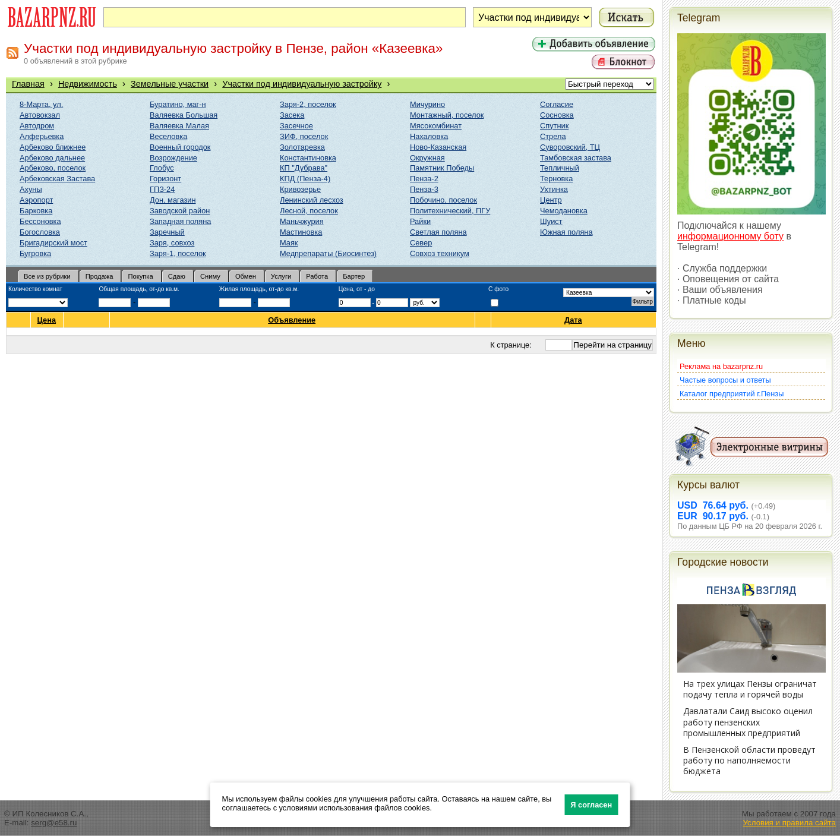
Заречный (167, 232)
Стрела (553, 136)
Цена (46, 320)
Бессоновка (40, 221)
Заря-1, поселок (178, 253)
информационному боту (730, 236)
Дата (573, 320)
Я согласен (591, 804)
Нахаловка (429, 136)
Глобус (162, 167)
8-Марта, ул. (41, 104)
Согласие (556, 104)
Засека (292, 115)
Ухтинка (554, 189)
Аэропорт (36, 199)
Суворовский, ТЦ (570, 147)
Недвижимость (87, 84)
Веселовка (168, 136)
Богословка (40, 232)
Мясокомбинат (436, 125)
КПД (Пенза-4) (305, 178)
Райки (420, 221)
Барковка (36, 210)
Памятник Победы (442, 167)
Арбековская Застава (57, 178)
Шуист (551, 221)
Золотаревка (302, 147)
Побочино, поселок (443, 199)
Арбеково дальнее (52, 157)
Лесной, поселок (309, 210)
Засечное (296, 125)
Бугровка (35, 253)
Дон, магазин (172, 199)
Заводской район (180, 210)
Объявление (292, 320)
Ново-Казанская (438, 147)
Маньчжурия (302, 221)
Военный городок (180, 147)
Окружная (427, 157)
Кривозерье (300, 189)
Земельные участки (170, 84)
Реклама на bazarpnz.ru (721, 366)
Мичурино (427, 104)
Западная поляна (180, 221)
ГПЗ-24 (162, 189)
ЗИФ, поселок (304, 136)
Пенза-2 (424, 178)
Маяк (289, 242)
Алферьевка (42, 136)
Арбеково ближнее (53, 147)
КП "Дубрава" (303, 167)
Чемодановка (564, 210)
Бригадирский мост (53, 242)
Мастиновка (301, 232)
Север (421, 242)
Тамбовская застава (575, 157)
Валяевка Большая (183, 115)
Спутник (554, 125)
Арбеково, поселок (53, 167)
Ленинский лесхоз (311, 199)
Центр (551, 199)
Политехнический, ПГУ (450, 210)
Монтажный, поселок (447, 115)
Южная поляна (566, 232)
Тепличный (559, 167)
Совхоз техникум (439, 253)
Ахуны (31, 189)
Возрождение (173, 157)
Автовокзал (40, 115)
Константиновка (308, 157)
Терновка (556, 178)
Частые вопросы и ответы (725, 380)
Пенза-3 (424, 189)
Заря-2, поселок (308, 104)
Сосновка (557, 115)
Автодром (37, 125)
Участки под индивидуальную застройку (301, 84)
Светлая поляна (438, 232)
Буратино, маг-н (178, 104)
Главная (28, 84)
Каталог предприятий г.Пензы (732, 393)
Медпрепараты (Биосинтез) (328, 253)
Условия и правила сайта (789, 822)
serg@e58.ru (54, 822)
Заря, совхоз (172, 242)
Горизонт (165, 178)
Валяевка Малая (179, 125)
